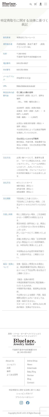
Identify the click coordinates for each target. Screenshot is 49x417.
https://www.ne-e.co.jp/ (26, 86)
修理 (8, 371)
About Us (10, 360)
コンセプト (11, 364)
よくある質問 (12, 374)
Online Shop (32, 360)
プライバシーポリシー (24, 397)
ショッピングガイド (24, 394)
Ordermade (32, 368)
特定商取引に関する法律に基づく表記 (24, 390)
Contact (30, 382)
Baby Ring (31, 371)
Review (30, 375)
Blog (29, 379)
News (29, 364)
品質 (8, 368)
